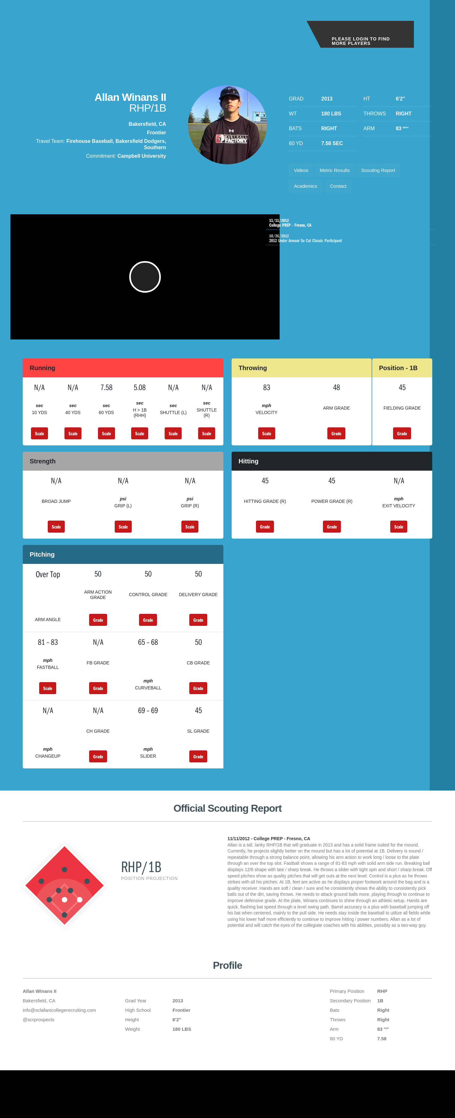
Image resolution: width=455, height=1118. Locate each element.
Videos (302, 171)
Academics (306, 189)
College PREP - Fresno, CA (352, 227)
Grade (336, 443)
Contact (342, 189)
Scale (39, 443)
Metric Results (339, 171)
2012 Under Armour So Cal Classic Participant (358, 244)
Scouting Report (385, 171)
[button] (149, 284)
